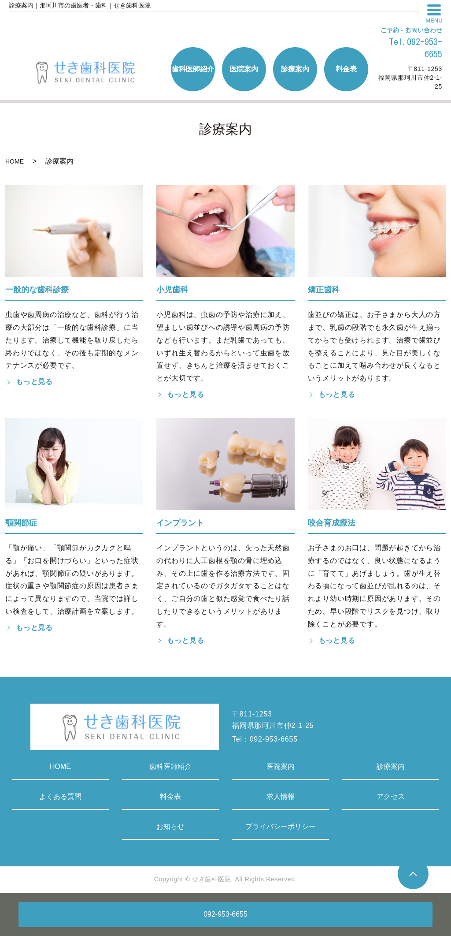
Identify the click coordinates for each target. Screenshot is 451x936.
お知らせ (170, 826)
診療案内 (391, 766)
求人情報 (280, 796)
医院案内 (280, 766)
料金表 (170, 796)
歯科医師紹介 (170, 766)
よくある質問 (60, 796)
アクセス (391, 796)
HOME (14, 161)
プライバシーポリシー (280, 826)
